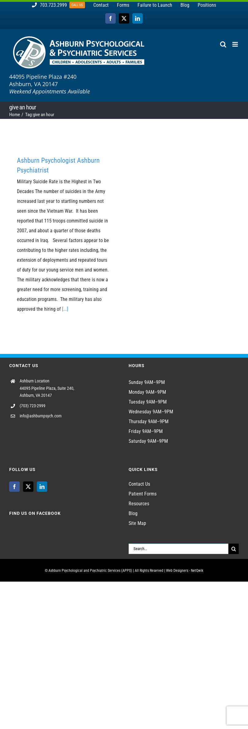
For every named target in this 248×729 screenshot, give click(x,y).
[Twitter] (28, 486)
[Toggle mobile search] (223, 44)
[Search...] (178, 549)
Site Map (137, 523)
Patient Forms (143, 494)
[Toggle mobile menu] (235, 44)
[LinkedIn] (42, 486)
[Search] (233, 549)
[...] (65, 309)
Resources (139, 504)
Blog (133, 513)
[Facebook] (14, 486)
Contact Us (139, 484)
